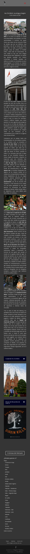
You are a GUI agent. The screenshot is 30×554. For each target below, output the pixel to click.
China (6, 500)
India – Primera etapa (10, 491)
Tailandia (7, 507)
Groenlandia (8, 521)
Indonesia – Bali (9, 509)
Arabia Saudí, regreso (10, 483)
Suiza (6, 524)
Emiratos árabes (9, 479)
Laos (6, 516)
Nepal (6, 495)
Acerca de (19, 541)
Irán (6, 476)
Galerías (13, 541)
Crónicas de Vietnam (15, 453)
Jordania (7, 472)
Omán (6, 481)
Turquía (7, 467)
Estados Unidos (9, 528)
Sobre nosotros (8, 531)
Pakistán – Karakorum (10, 488)
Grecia (6, 465)
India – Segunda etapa (11, 493)
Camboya (7, 519)
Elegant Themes (18, 550)
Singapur (7, 502)
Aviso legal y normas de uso (14, 543)
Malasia (7, 505)
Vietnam (7, 514)
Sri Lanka (7, 498)
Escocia (7, 526)
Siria (6, 469)
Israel (6, 474)
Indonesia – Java (9, 512)
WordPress (19, 552)
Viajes (5, 460)
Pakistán (7, 486)
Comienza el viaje (9, 462)
